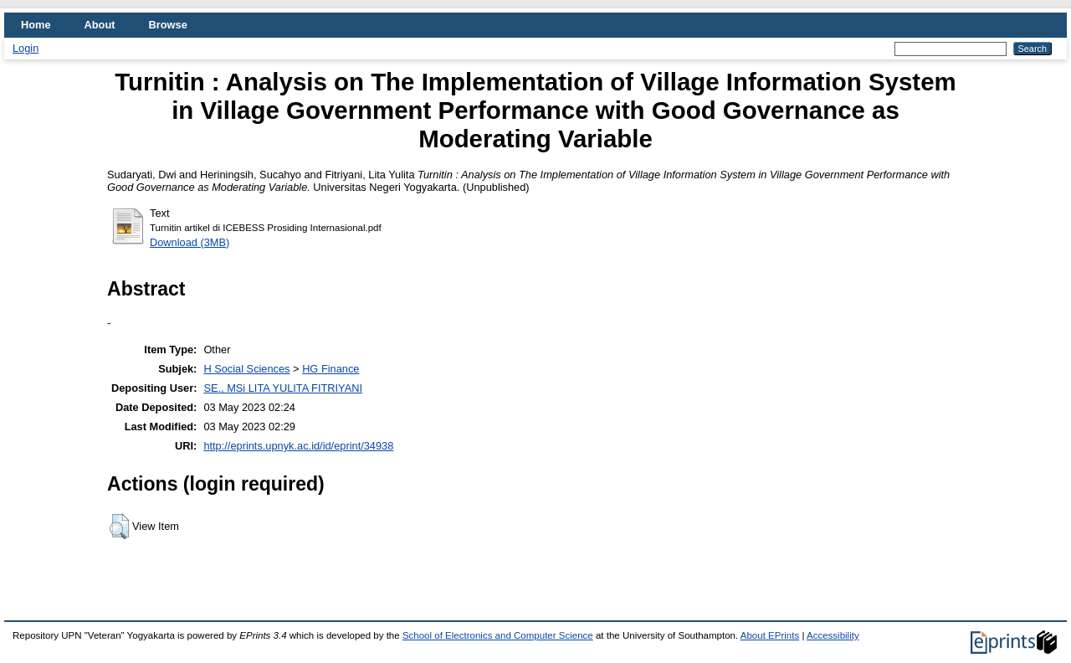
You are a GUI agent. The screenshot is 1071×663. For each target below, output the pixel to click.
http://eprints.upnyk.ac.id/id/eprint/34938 (298, 445)
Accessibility (833, 635)
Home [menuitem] (36, 24)
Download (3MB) (189, 242)
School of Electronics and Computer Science (497, 635)
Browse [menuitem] (168, 24)
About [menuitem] (100, 24)
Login (25, 48)
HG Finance (330, 368)
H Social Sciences (246, 368)
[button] (119, 526)
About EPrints (769, 635)
